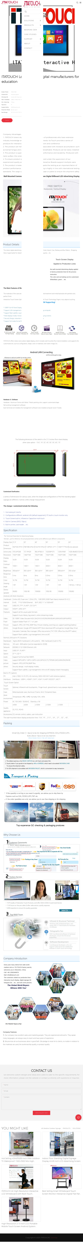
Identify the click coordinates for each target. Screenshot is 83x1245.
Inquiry (7, 120)
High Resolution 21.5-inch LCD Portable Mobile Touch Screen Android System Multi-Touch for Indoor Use (19, 1225)
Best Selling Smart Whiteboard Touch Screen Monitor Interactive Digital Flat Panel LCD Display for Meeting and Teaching (61, 1192)
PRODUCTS (66, 1128)
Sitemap (53, 1238)
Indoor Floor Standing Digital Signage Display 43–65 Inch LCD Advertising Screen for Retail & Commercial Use (61, 1160)
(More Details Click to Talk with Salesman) (41, 738)
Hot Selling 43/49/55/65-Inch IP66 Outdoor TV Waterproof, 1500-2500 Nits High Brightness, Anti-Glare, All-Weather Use (21, 1160)
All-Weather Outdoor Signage (51, 1128)
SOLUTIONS (76, 1128)
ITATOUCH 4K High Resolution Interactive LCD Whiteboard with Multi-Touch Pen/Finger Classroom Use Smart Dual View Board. (21, 1192)
